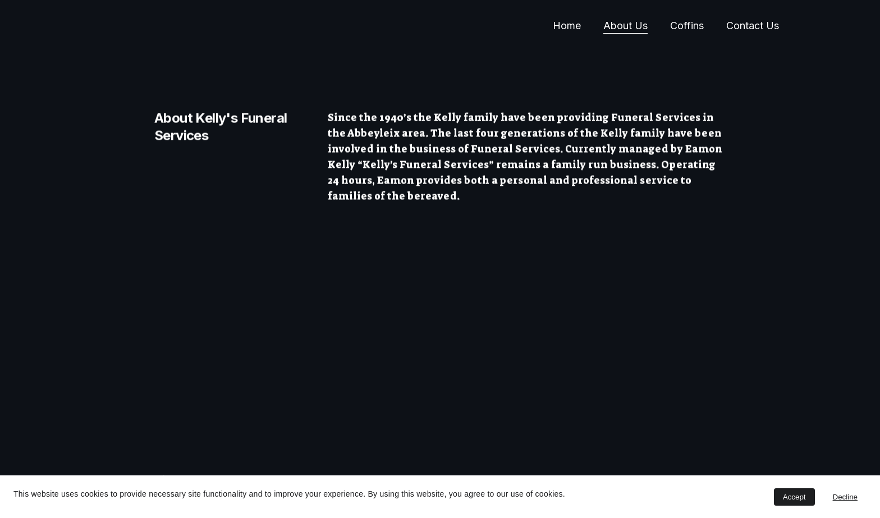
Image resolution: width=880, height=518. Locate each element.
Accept (794, 497)
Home (567, 25)
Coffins (687, 25)
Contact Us (752, 25)
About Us (625, 25)
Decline (845, 497)
